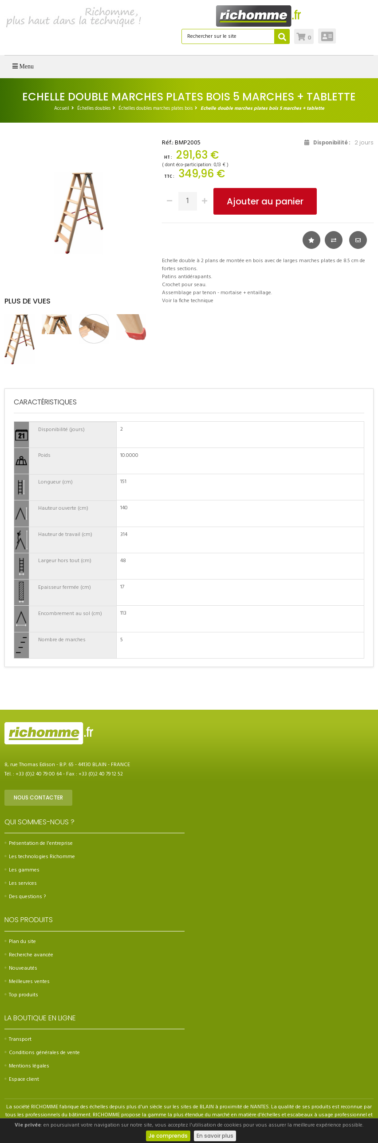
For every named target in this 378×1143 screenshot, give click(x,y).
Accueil (61, 108)
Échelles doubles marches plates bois (155, 108)
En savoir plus (215, 1135)
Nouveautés (20, 968)
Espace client (21, 1079)
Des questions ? (25, 896)
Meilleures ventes (27, 981)
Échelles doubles (93, 108)
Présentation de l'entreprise (38, 843)
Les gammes (21, 870)
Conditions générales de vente (42, 1052)
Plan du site (20, 941)
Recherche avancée (28, 955)
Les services (20, 883)
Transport (18, 1039)
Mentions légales (26, 1066)
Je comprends (168, 1135)
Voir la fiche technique (187, 300)
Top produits (21, 995)
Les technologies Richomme (39, 856)
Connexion (327, 36)
